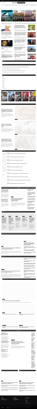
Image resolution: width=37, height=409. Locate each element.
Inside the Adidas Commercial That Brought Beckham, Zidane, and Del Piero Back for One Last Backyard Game (18, 96)
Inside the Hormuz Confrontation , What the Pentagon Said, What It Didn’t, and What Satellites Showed (4, 334)
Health (3, 84)
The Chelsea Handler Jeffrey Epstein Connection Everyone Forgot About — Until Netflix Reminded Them (25, 96)
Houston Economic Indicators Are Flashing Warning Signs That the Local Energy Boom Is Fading (17, 342)
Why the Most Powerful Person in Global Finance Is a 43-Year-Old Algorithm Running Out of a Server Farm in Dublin (31, 193)
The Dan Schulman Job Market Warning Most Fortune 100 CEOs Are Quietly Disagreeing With (33, 352)
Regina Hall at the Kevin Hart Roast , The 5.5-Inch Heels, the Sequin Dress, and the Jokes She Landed (20, 33)
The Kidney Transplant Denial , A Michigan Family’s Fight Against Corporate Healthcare (29, 244)
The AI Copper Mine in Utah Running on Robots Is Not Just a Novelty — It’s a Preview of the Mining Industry (29, 274)
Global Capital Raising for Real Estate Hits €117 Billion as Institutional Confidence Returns (17, 163)
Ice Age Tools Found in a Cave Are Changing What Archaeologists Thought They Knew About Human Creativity (7, 110)
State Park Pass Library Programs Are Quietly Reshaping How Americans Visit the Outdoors (27, 390)
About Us (26, 400)
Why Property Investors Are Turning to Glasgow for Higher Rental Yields (15, 160)
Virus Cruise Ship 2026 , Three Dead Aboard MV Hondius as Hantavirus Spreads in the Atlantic (29, 250)
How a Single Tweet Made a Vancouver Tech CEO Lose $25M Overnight (31, 205)
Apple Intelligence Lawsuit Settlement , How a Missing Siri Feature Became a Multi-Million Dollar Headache (29, 271)
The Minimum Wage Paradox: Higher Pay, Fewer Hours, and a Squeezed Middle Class (4, 190)
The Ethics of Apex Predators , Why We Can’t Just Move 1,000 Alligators (33, 334)
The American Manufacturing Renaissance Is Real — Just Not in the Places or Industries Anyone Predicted (26, 327)
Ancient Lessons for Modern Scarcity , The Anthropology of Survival (6, 125)
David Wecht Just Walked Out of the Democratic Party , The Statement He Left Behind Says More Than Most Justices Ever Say (4, 220)
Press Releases (4, 325)
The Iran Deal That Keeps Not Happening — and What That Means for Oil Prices (25, 219)
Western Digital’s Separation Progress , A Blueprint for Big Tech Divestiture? (29, 261)
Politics (3, 82)
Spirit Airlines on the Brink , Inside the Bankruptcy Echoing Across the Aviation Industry (27, 314)
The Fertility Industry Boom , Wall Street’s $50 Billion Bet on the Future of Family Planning (11, 248)
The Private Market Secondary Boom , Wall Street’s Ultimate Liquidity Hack (29, 18)
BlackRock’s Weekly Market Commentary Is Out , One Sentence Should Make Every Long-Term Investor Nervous (6, 17)
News (28, 44)
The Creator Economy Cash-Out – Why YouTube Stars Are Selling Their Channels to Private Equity (9, 385)
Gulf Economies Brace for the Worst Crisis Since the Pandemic (33, 339)
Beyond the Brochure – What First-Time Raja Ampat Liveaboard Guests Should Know (26, 383)
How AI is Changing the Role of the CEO (6, 48)
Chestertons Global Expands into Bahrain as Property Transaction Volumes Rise (16, 183)
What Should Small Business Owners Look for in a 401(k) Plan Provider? (4, 200)
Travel (20, 370)
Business (12, 406)
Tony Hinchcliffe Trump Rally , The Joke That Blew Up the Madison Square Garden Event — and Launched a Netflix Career (20, 41)
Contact (26, 401)
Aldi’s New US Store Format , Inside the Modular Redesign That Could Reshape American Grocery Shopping (33, 345)
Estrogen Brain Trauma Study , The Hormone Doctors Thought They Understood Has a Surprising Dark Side (29, 247)
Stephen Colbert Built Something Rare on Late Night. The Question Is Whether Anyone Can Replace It (30, 263)
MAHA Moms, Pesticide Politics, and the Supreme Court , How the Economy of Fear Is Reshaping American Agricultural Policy (11, 220)
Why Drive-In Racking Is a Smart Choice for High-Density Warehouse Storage (19, 48)
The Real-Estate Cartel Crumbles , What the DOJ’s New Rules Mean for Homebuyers (10, 327)
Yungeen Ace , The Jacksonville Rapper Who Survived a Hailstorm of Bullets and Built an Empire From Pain (32, 96)
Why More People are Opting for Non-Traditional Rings (11, 300)
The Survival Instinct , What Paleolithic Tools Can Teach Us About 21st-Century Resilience (6, 140)
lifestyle (3, 104)
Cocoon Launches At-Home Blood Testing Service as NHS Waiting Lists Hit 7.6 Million (30, 252)
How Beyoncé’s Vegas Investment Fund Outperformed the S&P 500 (31, 199)
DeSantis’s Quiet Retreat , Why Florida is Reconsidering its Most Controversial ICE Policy (4, 350)
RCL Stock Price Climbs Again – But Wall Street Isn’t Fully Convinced (31, 190)
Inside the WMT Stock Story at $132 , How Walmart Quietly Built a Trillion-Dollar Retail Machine (6, 33)
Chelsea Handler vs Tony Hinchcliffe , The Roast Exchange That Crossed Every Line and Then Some (7, 56)
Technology (8, 169)
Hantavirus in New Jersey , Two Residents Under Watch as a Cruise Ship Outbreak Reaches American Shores (11, 96)
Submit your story (4, 88)
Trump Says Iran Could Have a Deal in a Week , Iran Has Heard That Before (18, 218)
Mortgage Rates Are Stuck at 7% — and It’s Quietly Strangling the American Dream (16, 153)
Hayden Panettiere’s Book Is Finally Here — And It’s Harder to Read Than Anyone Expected (4, 97)
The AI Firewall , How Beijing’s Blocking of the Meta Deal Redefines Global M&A (29, 277)
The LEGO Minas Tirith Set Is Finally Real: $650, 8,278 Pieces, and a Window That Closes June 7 (20, 26)
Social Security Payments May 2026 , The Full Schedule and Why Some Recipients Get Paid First (33, 357)
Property (3, 81)
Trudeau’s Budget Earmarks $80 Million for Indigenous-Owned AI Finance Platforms (31, 202)
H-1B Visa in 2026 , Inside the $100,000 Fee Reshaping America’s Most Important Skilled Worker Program (27, 388)
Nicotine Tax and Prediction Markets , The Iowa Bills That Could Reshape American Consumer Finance (9, 389)
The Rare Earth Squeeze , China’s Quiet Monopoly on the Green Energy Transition (30, 268)
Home (26, 399)
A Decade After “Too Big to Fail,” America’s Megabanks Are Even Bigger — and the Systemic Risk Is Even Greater (18, 17)
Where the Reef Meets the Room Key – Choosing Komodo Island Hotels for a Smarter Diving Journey (27, 385)
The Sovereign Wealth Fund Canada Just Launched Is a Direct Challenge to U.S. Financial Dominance (32, 219)
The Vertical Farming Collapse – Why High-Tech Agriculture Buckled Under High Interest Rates (29, 266)
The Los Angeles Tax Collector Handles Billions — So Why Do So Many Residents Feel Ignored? (17, 173)
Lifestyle (15, 57)
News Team (3, 20)
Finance (3, 77)
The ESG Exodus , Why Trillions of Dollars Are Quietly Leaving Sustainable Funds (17, 199)
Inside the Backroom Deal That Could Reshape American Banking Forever (9, 387)
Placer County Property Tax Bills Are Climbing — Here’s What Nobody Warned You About (31, 208)
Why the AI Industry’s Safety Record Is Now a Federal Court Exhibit (30, 258)
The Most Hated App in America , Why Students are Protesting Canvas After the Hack (5, 341)
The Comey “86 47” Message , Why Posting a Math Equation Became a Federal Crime (9, 383)
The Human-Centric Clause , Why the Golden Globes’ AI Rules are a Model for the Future (10, 271)
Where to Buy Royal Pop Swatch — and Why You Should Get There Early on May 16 (20, 55)
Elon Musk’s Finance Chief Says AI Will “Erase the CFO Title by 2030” (31, 196)
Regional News (20, 325)
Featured (15, 28)
